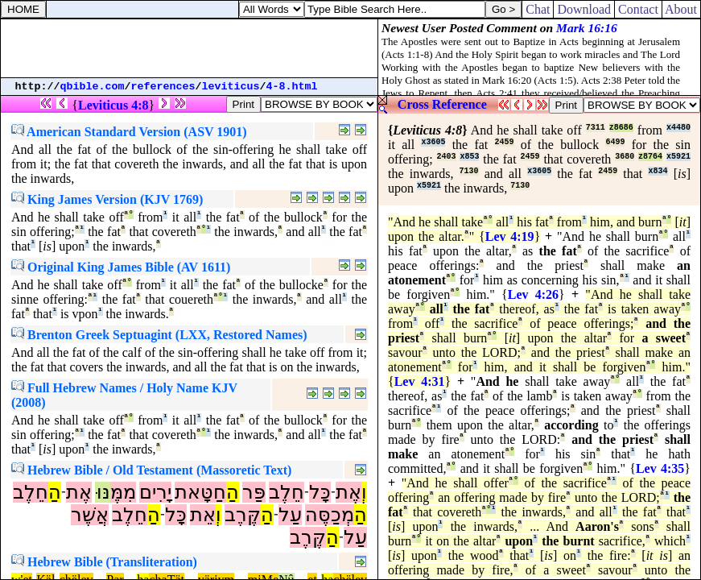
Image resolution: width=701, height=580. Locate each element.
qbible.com (92, 87)
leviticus (231, 87)
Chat (537, 9)
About (681, 9)
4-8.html (292, 87)
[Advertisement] (189, 48)
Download (584, 9)
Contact (638, 9)
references (163, 87)
